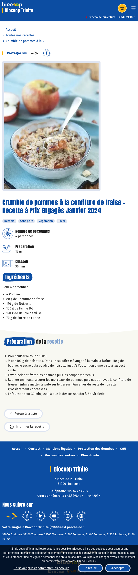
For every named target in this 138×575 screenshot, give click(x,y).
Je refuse (90, 568)
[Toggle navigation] (133, 9)
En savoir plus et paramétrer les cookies (41, 568)
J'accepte (117, 568)
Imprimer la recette (27, 427)
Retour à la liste (23, 414)
